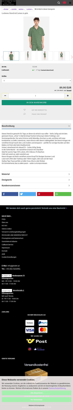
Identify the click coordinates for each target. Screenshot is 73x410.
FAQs (3, 219)
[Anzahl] (36, 95)
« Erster (5, 9)
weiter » (21, 9)
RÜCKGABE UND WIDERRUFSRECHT (15, 235)
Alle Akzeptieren (37, 393)
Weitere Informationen (36, 405)
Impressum (6, 248)
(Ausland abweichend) (47, 70)
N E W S (4, 225)
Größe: (4, 76)
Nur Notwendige (36, 400)
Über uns (5, 222)
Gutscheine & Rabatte (9, 241)
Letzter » (30, 9)
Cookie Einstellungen (9, 257)
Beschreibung (8, 126)
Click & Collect (7, 229)
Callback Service (7, 245)
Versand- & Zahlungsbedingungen (14, 232)
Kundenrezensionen (11, 185)
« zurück (13, 9)
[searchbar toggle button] (59, 3)
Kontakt (4, 251)
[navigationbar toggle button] (70, 3)
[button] (5, 95)
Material (6, 174)
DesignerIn (7, 180)
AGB (3, 254)
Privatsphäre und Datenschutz (12, 238)
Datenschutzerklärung (57, 388)
